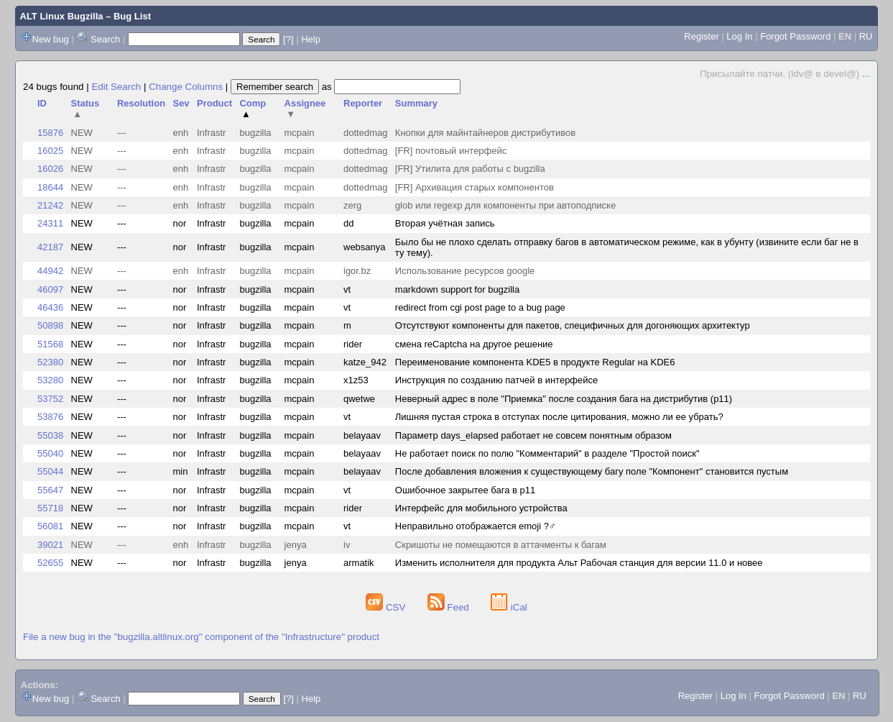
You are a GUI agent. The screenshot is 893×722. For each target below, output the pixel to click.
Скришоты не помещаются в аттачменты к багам (500, 544)
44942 (50, 270)
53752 (50, 398)
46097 (50, 289)
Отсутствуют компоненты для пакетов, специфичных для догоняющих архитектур (572, 325)
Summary (416, 103)
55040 (50, 453)
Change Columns (186, 86)
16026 (50, 168)
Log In (739, 36)
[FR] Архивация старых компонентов (474, 187)
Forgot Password (795, 36)
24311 (50, 223)
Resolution (141, 103)
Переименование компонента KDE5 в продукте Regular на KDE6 (535, 362)
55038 (50, 435)
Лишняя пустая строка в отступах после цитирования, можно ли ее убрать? (559, 416)
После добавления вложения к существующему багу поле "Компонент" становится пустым (591, 471)
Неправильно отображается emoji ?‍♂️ (475, 526)
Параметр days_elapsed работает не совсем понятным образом (533, 435)
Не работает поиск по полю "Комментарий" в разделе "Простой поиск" (547, 453)
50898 (50, 325)
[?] (288, 39)
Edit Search (116, 86)
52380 (50, 362)
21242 (50, 205)
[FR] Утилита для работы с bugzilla (470, 168)
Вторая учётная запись (445, 223)
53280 (50, 380)
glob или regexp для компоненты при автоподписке (505, 205)
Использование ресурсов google (465, 270)
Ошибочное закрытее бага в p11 (465, 490)
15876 (50, 132)
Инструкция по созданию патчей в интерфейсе (496, 380)
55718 (50, 508)
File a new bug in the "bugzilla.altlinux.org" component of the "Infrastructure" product (201, 636)
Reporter (362, 103)
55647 (50, 490)
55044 (50, 471)
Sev (180, 103)
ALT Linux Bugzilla (61, 16)
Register (701, 36)
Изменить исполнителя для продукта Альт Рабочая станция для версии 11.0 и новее (579, 562)
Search (105, 39)
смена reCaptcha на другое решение (474, 344)
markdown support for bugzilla (457, 289)
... (866, 73)
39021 (50, 544)
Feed (449, 607)
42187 (50, 247)
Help (310, 39)
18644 (50, 187)
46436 (50, 307)
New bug (50, 39)
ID (42, 103)
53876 (50, 416)
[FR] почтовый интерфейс (450, 150)
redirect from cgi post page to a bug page (480, 307)
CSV (387, 607)
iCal (509, 607)
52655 (50, 562)
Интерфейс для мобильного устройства (481, 508)
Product (214, 103)
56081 (50, 526)
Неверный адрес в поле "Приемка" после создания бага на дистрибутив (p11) (563, 398)
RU (866, 36)
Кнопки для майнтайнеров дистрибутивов (485, 132)
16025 (50, 150)
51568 (50, 344)
